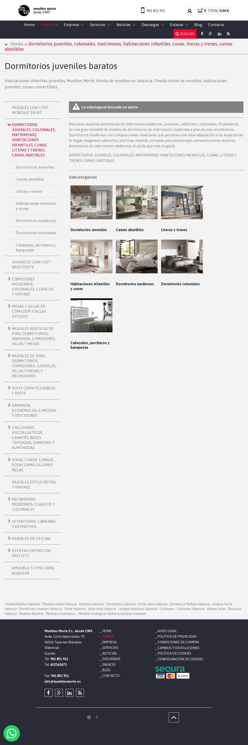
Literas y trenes (29, 191)
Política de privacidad (177, 636)
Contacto (216, 24)
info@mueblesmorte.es (62, 681)
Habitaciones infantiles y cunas (36, 206)
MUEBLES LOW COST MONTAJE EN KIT (30, 110)
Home (29, 24)
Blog (198, 24)
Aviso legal (167, 631)
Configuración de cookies (180, 659)
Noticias (123, 24)
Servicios (97, 24)
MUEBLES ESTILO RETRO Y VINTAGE (34, 484)
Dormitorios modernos (36, 220)
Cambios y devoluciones (178, 648)
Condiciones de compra (178, 642)
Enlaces (176, 24)
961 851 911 (156, 11)
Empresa (71, 24)
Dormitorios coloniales (36, 232)
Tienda (46, 24)
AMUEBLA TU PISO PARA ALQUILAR (33, 570)
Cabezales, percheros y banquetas (35, 247)
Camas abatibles (30, 179)
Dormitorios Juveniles (35, 167)
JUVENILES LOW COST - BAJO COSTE (32, 264)
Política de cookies (174, 653)
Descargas (150, 24)
